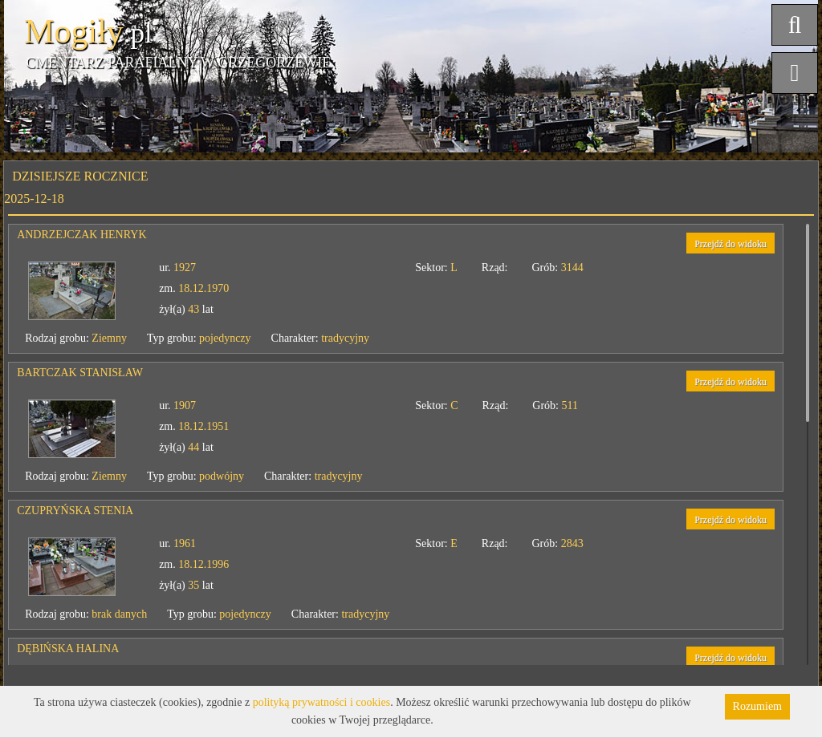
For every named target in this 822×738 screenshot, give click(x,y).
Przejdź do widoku (730, 243)
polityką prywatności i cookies (321, 702)
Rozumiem (757, 706)
